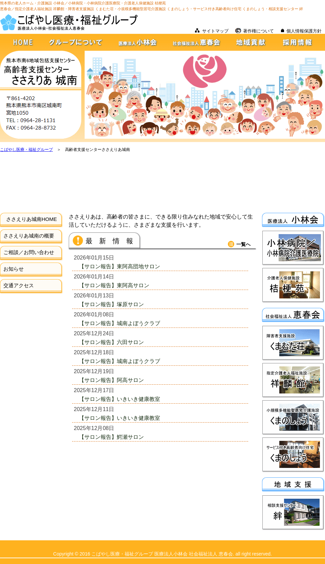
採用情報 (300, 42)
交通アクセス (18, 285)
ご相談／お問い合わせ (28, 252)
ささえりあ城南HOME (31, 219)
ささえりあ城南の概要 (28, 236)
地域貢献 (252, 42)
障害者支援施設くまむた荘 (293, 343)
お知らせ (13, 269)
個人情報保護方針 (304, 30)
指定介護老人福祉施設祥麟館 (293, 380)
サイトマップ (215, 30)
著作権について (258, 30)
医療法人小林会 (138, 42)
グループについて (75, 42)
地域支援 (293, 484)
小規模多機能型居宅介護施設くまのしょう (293, 417)
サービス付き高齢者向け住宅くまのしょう (293, 454)
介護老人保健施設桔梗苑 (293, 285)
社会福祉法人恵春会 (197, 42)
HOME (20, 42)
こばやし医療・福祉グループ (26, 149)
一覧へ (243, 244)
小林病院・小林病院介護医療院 (293, 248)
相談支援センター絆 (293, 512)
